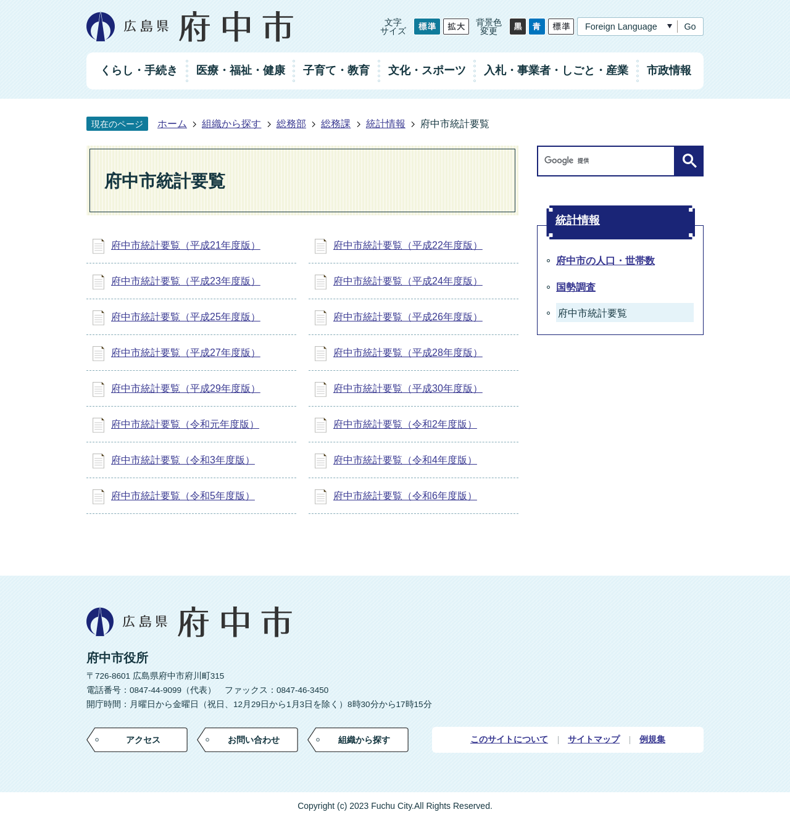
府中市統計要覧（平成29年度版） (185, 388)
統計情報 (385, 123)
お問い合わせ (254, 740)
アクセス (143, 740)
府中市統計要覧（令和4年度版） (405, 460)
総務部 (291, 123)
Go (690, 26)
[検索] (609, 161)
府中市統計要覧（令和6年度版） (405, 496)
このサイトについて (509, 739)
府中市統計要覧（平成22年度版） (408, 245)
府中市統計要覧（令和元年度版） (185, 424)
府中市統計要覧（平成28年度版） (408, 352)
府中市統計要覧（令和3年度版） (183, 460)
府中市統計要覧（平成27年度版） (185, 352)
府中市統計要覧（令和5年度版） (183, 496)
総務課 (336, 123)
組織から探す (231, 123)
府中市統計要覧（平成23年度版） (185, 281)
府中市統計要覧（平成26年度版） (408, 317)
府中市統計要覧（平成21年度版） (185, 245)
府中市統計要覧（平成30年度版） (408, 388)
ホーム (172, 123)
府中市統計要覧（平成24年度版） (408, 281)
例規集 (652, 739)
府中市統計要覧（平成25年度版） (185, 317)
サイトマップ (594, 739)
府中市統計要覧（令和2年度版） (405, 424)
